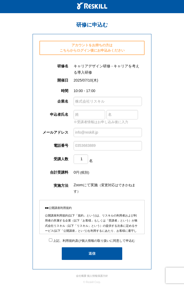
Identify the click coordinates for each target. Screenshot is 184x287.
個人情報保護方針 (97, 275)
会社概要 (81, 275)
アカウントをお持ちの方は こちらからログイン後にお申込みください (92, 47)
